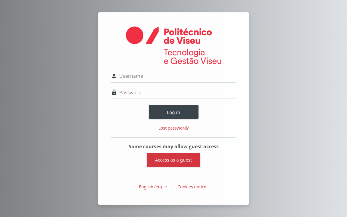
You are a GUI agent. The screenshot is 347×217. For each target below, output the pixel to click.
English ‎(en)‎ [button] (151, 187)
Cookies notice (191, 187)
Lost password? (173, 128)
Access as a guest (173, 160)
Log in (173, 112)
